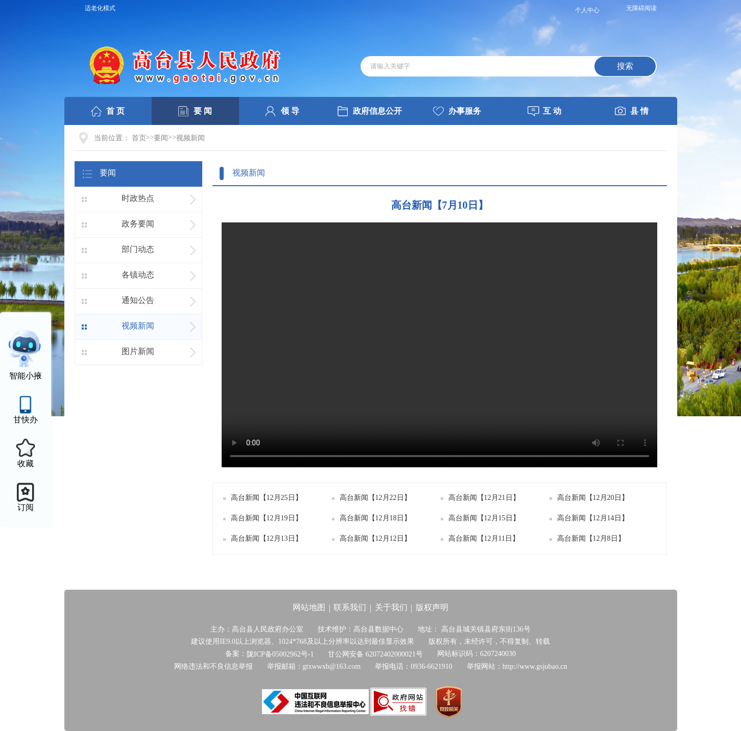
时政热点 (138, 198)
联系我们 (349, 607)
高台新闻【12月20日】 (593, 497)
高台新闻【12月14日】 (593, 518)
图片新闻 (138, 351)
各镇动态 (138, 274)
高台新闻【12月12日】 (375, 538)
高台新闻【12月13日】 (266, 538)
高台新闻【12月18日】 (375, 518)
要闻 (161, 138)
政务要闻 (138, 223)
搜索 (625, 66)
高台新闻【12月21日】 (484, 497)
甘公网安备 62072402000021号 (375, 654)
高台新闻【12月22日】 (375, 497)
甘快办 (25, 419)
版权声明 (432, 607)
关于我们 (391, 607)
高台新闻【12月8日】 (591, 538)
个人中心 (587, 10)
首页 (139, 138)
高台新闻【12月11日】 (483, 538)
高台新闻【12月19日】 (266, 518)
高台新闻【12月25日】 (266, 497)
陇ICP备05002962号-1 (280, 654)
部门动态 (138, 249)
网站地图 (309, 607)
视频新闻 (190, 138)
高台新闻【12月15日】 (484, 518)
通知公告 (138, 300)
